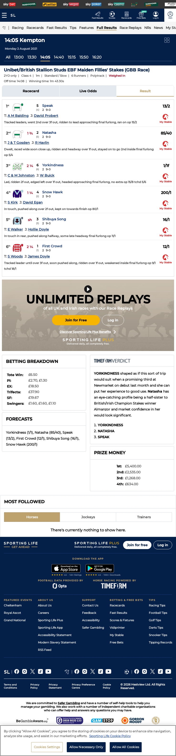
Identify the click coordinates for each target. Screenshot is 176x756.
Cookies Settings (47, 747)
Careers (43, 613)
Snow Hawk (52, 192)
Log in (113, 320)
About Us (45, 605)
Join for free (137, 545)
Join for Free (76, 320)
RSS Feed (44, 650)
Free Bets (116, 642)
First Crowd (52, 246)
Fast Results (118, 613)
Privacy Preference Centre (83, 686)
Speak (47, 105)
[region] (88, 740)
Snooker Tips (158, 635)
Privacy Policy (34, 686)
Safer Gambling (93, 627)
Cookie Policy (107, 686)
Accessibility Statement (55, 635)
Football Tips (158, 613)
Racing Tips (157, 605)
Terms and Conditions (10, 686)
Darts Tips (156, 627)
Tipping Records (160, 642)
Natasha (49, 132)
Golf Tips (155, 620)
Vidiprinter (117, 627)
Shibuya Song (54, 219)
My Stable (117, 635)
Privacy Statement (55, 686)
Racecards (117, 605)
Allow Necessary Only (86, 747)
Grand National (15, 620)
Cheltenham (13, 605)
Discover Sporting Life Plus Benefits (88, 332)
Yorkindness (52, 165)
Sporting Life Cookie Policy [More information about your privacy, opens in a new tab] (110, 736)
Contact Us (90, 605)
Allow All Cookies (125, 747)
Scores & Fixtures (122, 620)
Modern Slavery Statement (57, 642)
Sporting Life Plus (50, 620)
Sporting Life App (50, 627)
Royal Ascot (12, 613)
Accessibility (91, 620)
